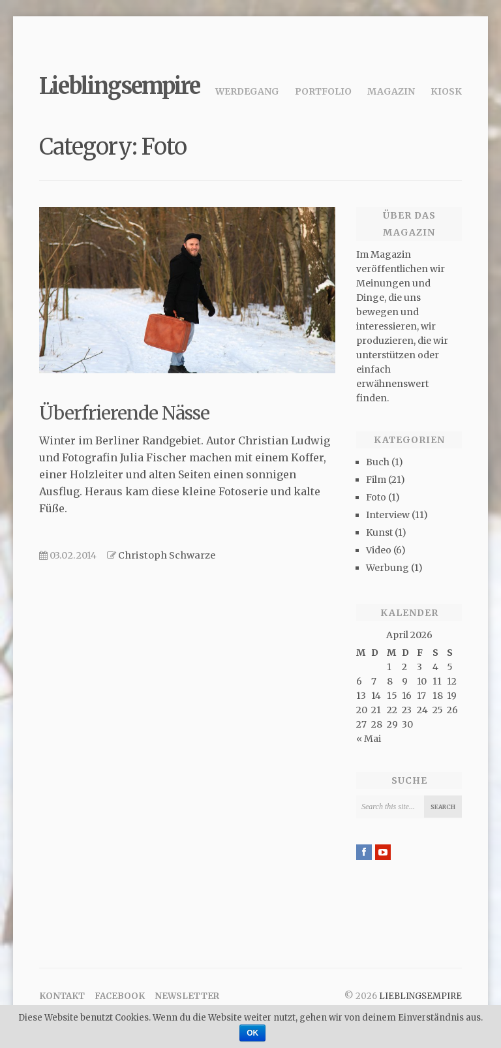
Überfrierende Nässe (124, 413)
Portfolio (323, 91)
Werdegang (247, 91)
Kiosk (446, 91)
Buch (377, 462)
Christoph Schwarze (166, 555)
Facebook (120, 996)
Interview (388, 515)
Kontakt (62, 996)
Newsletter (187, 996)
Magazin (391, 91)
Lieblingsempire (119, 86)
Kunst (379, 532)
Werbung (387, 568)
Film (376, 479)
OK (252, 1033)
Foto (376, 497)
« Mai (368, 739)
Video (378, 550)
